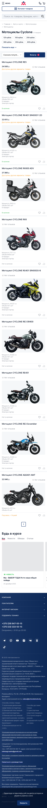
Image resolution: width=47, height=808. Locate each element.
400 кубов (31, 42)
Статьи (30, 538)
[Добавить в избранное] (38, 108)
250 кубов (30, 38)
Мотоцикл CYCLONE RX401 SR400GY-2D (22, 115)
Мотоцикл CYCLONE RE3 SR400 (17, 321)
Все (3, 538)
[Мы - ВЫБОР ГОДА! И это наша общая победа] (23, 565)
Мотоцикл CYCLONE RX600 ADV (18, 168)
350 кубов (19, 42)
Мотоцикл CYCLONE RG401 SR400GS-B (21, 270)
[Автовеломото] (23, 3)
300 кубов (7, 42)
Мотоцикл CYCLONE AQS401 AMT (18, 475)
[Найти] (42, 16)
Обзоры (21, 538)
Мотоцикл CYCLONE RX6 (14, 219)
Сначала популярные (12, 55)
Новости (11, 538)
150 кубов (19, 38)
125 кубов (7, 38)
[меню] (6, 3)
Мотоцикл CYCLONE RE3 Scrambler (19, 424)
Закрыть (23, 803)
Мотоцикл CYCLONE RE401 (15, 373)
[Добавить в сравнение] (43, 108)
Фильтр (34, 55)
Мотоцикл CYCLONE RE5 (14, 62)
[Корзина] (44, 3)
